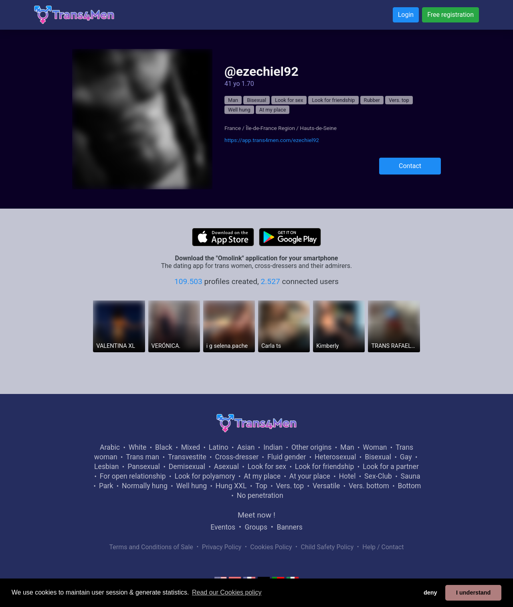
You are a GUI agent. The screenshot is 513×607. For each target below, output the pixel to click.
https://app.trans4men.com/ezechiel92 (271, 140)
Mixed (190, 447)
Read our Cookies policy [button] (226, 592)
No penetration (260, 495)
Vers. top (399, 100)
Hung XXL (231, 486)
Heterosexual (335, 457)
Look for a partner (391, 467)
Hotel (347, 476)
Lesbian (106, 467)
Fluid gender (286, 457)
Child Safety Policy (327, 547)
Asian (245, 447)
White (138, 447)
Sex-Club (378, 476)
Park (106, 486)
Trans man (142, 457)
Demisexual (187, 467)
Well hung (239, 110)
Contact (410, 166)
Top (261, 486)
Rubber (372, 100)
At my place (272, 110)
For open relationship (133, 476)
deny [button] (430, 592)
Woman (375, 447)
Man (233, 100)
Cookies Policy (271, 547)
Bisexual (256, 100)
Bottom (409, 486)
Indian (273, 447)
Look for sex (289, 100)
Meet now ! (256, 515)
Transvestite (187, 457)
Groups (256, 527)
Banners (289, 527)
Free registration (450, 14)
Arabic (110, 447)
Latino (218, 447)
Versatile (326, 486)
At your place (309, 476)
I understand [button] (473, 592)
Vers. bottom (369, 486)
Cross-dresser (237, 457)
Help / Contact (383, 547)
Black (163, 447)
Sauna (410, 476)
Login (406, 14)
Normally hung (145, 486)
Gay (406, 457)
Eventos (222, 527)
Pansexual (143, 467)
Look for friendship (333, 100)
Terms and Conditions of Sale (151, 547)
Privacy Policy (222, 547)
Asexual (226, 467)
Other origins (311, 447)
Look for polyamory (204, 476)
